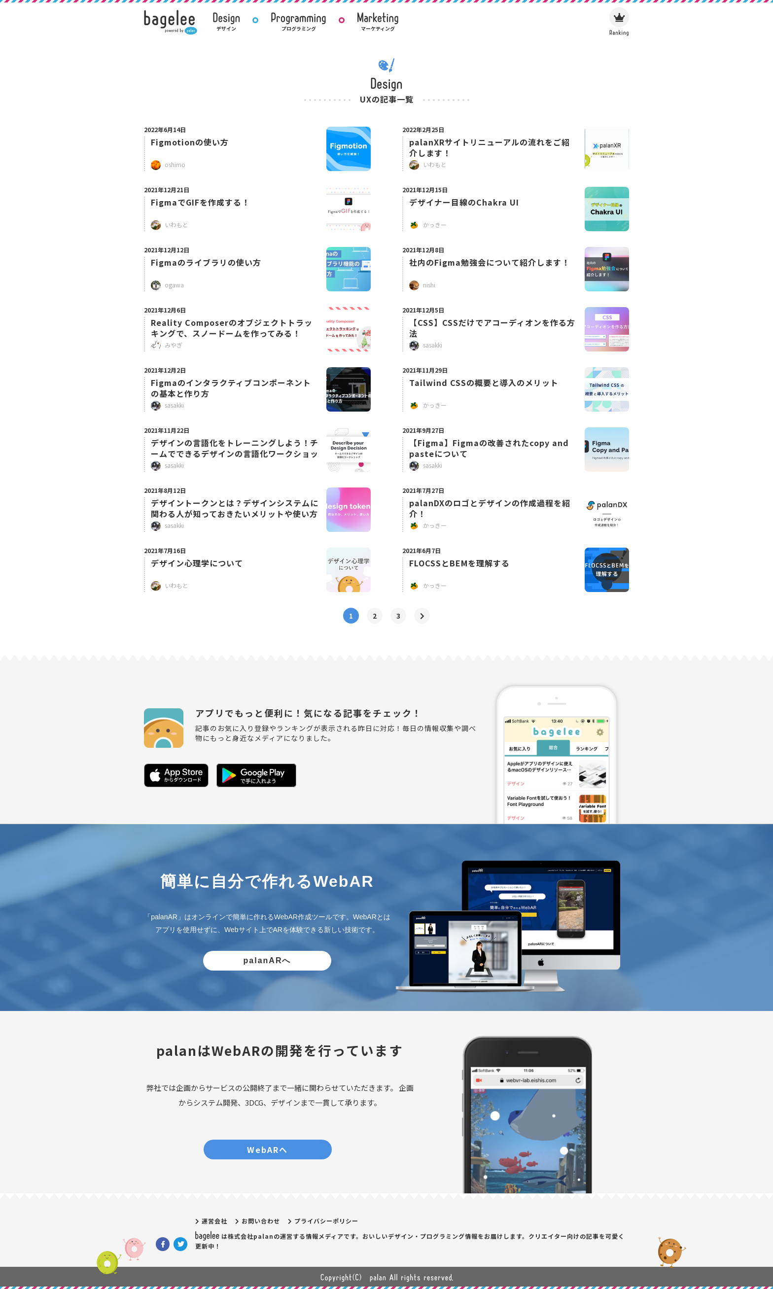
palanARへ (267, 960)
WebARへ (267, 1149)
